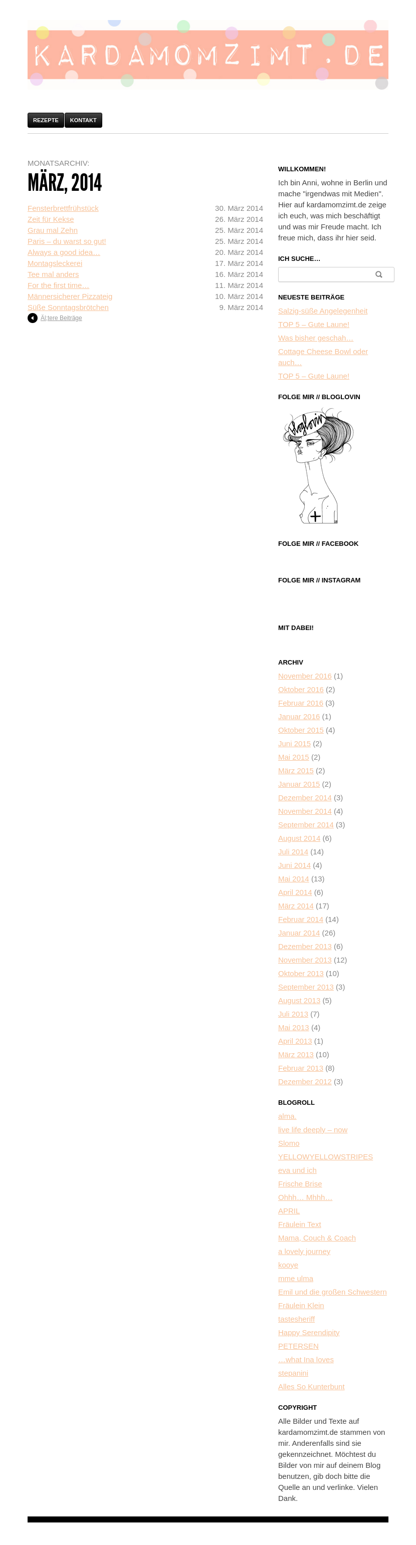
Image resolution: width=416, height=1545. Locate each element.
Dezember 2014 (305, 797)
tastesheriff (296, 1319)
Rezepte (46, 120)
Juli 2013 (293, 1014)
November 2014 (305, 811)
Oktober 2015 (301, 730)
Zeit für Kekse (51, 219)
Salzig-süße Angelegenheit (322, 310)
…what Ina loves (306, 1359)
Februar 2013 (300, 1068)
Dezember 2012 (305, 1081)
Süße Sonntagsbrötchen (68, 307)
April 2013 (295, 1041)
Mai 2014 (293, 878)
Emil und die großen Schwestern (332, 1292)
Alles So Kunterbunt (311, 1386)
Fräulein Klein (301, 1305)
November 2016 (305, 676)
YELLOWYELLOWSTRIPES (325, 1156)
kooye (288, 1265)
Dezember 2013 (305, 946)
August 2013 (299, 1000)
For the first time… (58, 285)
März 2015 (296, 770)
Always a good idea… (64, 252)
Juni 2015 (294, 743)
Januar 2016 (299, 716)
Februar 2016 (300, 703)
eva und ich (297, 1170)
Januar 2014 (299, 933)
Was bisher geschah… (315, 338)
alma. (287, 1116)
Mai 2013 (293, 1027)
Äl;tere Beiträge (61, 318)
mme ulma (295, 1278)
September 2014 (306, 824)
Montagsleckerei (55, 263)
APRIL (289, 1210)
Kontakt (83, 120)
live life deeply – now (312, 1129)
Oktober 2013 (301, 973)
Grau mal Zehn (53, 230)
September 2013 (306, 987)
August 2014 (299, 838)
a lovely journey (304, 1251)
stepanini (293, 1373)
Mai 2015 (293, 757)
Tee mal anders (53, 274)
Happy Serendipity (309, 1332)
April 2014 (295, 892)
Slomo (289, 1143)
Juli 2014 (293, 851)
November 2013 (305, 960)
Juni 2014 (294, 865)
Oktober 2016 (301, 689)
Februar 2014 (300, 919)
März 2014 (296, 905)
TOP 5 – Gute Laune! (313, 324)
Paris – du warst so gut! (67, 241)
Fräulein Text (299, 1224)
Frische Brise (300, 1183)
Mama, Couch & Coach (317, 1237)
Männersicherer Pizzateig (70, 296)
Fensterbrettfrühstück (63, 208)
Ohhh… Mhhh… (305, 1197)
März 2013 (296, 1054)
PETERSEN (298, 1346)
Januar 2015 (299, 784)
